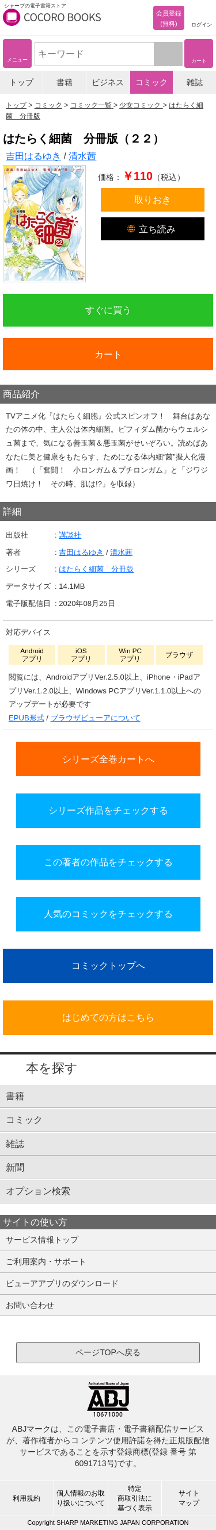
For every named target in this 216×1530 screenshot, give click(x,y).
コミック (151, 82)
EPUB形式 (26, 718)
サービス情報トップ (42, 1239)
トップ (21, 82)
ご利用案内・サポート (46, 1261)
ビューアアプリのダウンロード (62, 1283)
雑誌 (195, 82)
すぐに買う (108, 310)
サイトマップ (189, 1498)
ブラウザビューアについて (96, 718)
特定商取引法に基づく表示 (135, 1498)
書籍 (64, 82)
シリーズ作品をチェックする (108, 810)
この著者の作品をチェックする (108, 862)
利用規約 (26, 1498)
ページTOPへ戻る (108, 1352)
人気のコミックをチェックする (108, 913)
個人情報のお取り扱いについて (80, 1498)
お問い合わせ (30, 1305)
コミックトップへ (108, 965)
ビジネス (108, 82)
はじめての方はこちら (108, 1017)
